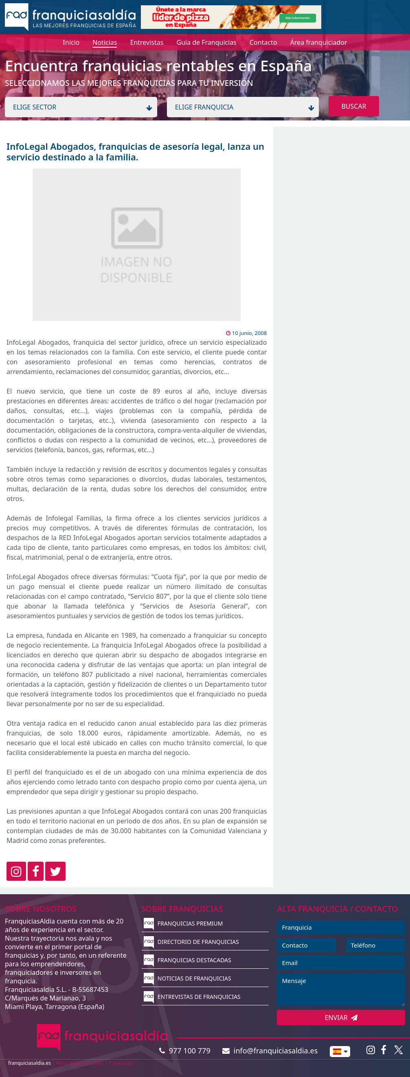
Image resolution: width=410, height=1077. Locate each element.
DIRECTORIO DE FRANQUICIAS (191, 942)
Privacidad (121, 1062)
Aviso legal (68, 1062)
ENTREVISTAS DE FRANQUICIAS (192, 996)
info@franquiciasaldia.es (270, 1050)
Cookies (95, 1062)
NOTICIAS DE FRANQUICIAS (187, 978)
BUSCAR (353, 106)
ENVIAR (340, 1017)
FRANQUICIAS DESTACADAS (187, 960)
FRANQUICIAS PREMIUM (183, 923)
